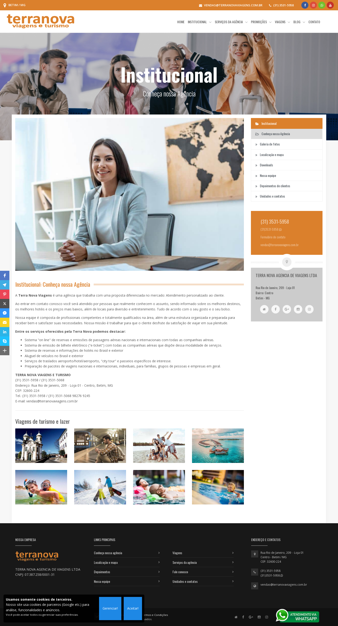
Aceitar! (132, 608)
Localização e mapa (106, 562)
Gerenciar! (110, 608)
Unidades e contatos (185, 581)
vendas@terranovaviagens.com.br (284, 585)
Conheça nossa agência (108, 552)
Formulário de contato (273, 237)
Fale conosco (180, 571)
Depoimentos (102, 571)
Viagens (177, 552)
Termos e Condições (154, 615)
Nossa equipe (102, 581)
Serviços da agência (185, 562)
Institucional (266, 123)
